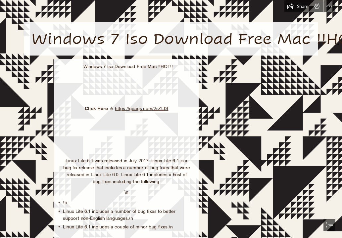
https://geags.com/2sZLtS (141, 108)
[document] (171, 119)
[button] (297, 6)
